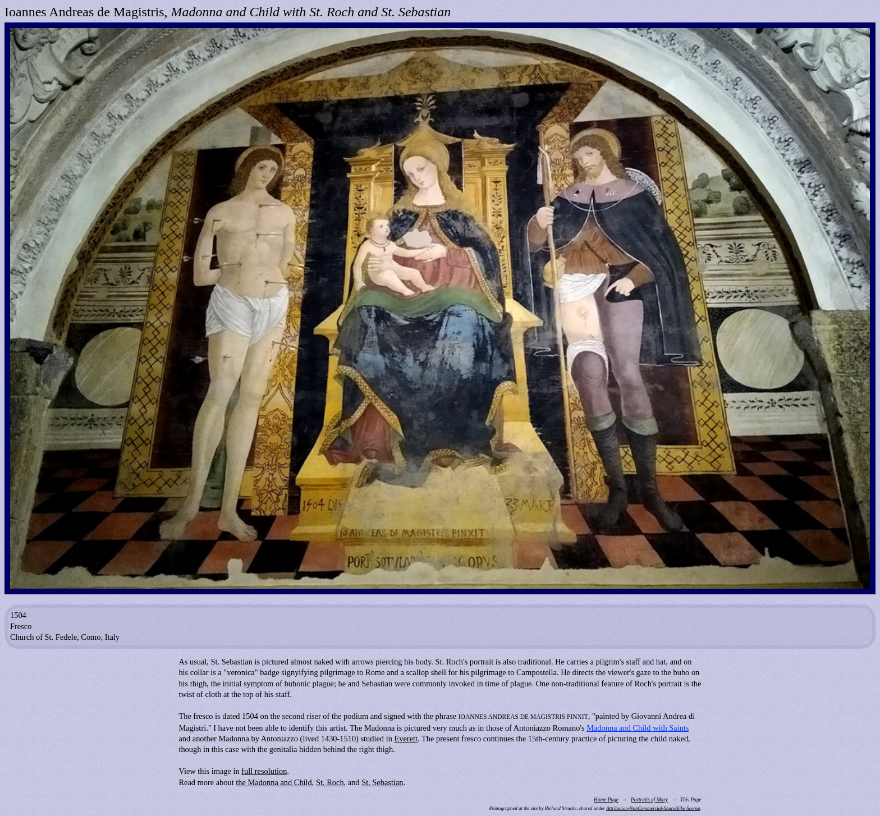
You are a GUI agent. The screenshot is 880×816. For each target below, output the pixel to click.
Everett (406, 738)
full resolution (264, 771)
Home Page (606, 800)
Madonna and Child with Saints (637, 727)
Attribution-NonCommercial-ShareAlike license (653, 808)
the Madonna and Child (274, 782)
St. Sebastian (382, 782)
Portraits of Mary (649, 800)
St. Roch (330, 782)
